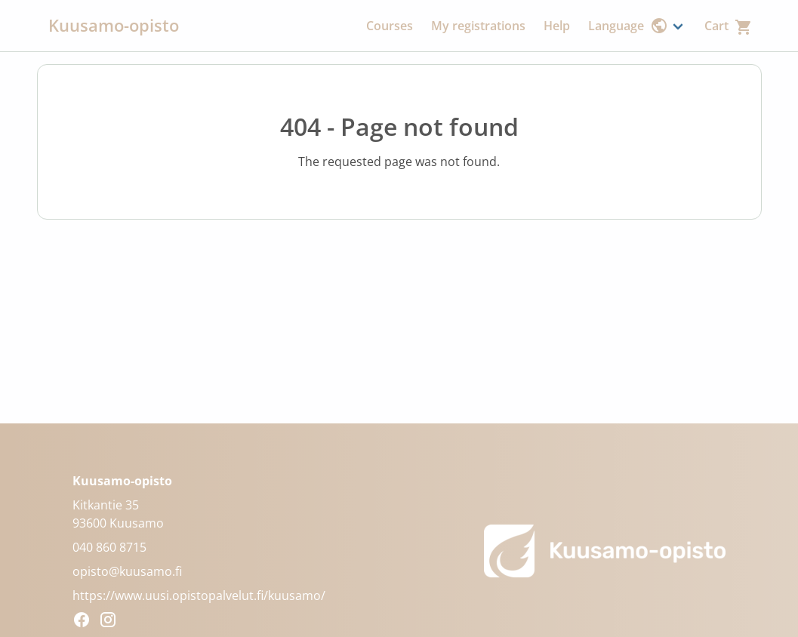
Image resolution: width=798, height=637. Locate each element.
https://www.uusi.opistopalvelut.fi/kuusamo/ (198, 595)
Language (628, 26)
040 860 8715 (109, 547)
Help (557, 25)
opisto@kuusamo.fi (127, 571)
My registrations (478, 25)
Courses (389, 25)
